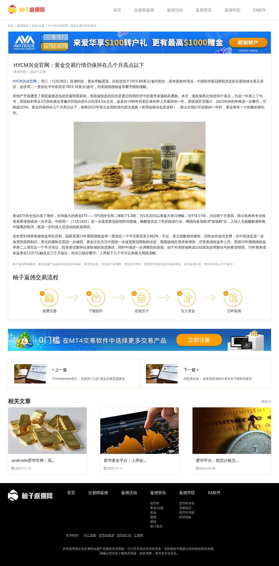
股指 (153, 521)
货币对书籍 (186, 512)
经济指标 (185, 517)
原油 (153, 512)
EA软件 (259, 10)
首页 (117, 10)
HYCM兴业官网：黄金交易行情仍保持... (73, 25)
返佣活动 (175, 10)
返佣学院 (232, 10)
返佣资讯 (203, 10)
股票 (153, 517)
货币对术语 (186, 503)
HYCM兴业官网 (25, 81)
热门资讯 (156, 526)
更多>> (266, 401)
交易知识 (185, 508)
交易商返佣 (144, 10)
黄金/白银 (38, 25)
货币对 (154, 503)
